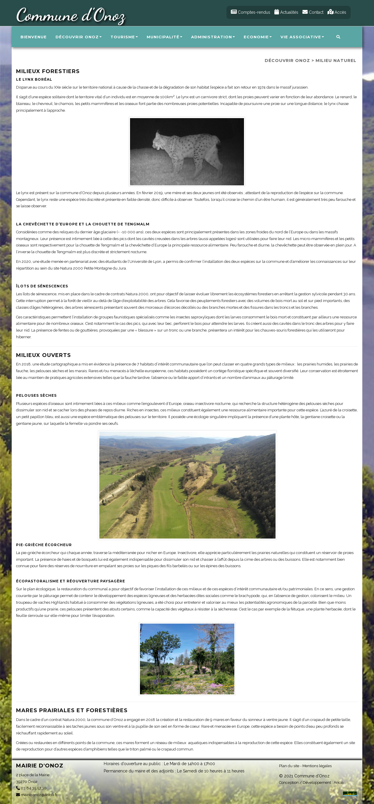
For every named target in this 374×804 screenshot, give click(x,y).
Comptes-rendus (250, 12)
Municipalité (164, 36)
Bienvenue (33, 36)
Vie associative (302, 36)
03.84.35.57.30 (31, 788)
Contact (312, 12)
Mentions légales (317, 765)
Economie (258, 36)
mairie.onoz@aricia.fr (37, 795)
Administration (213, 36)
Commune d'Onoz (70, 14)
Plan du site (289, 765)
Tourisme (124, 36)
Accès (337, 12)
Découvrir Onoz (79, 36)
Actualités (286, 12)
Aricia (339, 782)
